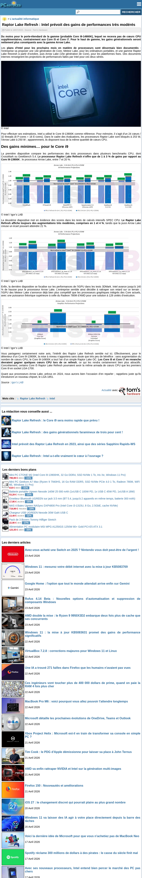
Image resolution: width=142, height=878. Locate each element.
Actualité (107, 390)
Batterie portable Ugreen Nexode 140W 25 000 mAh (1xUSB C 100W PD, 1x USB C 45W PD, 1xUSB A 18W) (72, 491)
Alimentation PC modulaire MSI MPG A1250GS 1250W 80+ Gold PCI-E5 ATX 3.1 (55, 526)
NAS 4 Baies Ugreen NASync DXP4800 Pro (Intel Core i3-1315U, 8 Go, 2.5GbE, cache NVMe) (63, 505)
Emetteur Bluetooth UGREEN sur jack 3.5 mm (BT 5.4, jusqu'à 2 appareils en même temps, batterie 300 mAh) (72, 498)
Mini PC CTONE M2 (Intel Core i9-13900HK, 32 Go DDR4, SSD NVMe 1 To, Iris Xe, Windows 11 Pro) (67, 474)
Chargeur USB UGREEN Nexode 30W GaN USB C (38, 512)
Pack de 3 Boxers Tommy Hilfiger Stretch (32, 519)
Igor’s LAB (17, 382)
